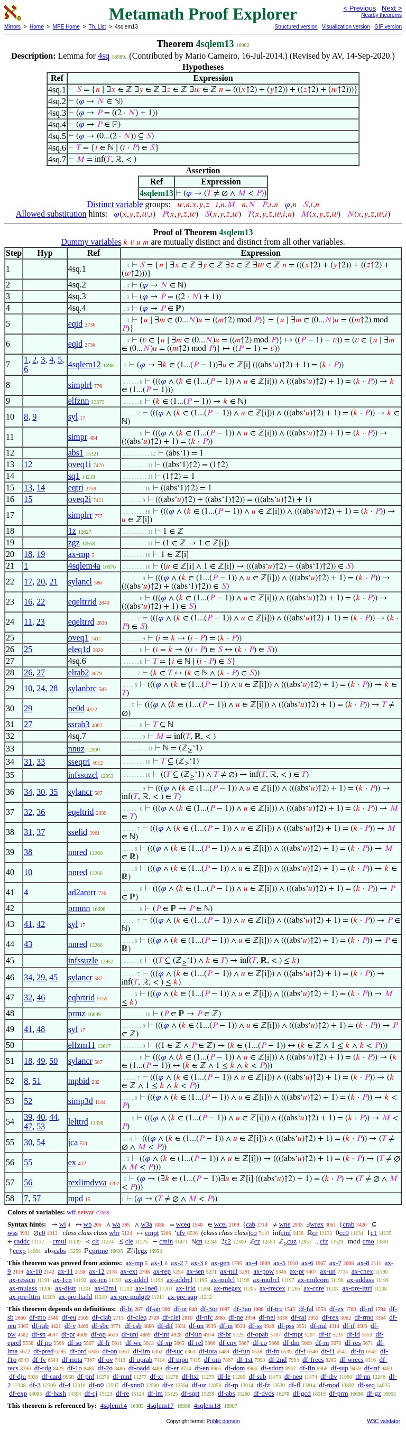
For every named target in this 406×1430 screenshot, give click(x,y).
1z (72, 530)
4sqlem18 (207, 1405)
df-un (196, 1326)
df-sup (339, 1368)
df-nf (366, 1309)
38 (28, 852)
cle (129, 1241)
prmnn (79, 908)
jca (73, 1142)
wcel (220, 1224)
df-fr (103, 1343)
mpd (75, 1198)
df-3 (35, 1385)
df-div (328, 1376)
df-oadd (139, 1368)
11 (28, 621)
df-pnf (86, 1376)
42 (40, 924)
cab (250, 1224)
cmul (59, 1241)
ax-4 (251, 1263)
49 (40, 1060)
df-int (161, 1334)
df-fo (357, 1351)
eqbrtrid (81, 997)
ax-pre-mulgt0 (130, 1297)
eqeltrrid (82, 601)
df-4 (65, 1385)
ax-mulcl (222, 1280)
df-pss (286, 1326)
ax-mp (79, 554)
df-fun (241, 1351)
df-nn (363, 1376)
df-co (260, 1343)
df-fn (273, 1351)
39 (28, 1116)
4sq (103, 55)
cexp (19, 1251)
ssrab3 (79, 724)
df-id (352, 1334)
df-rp (231, 1385)
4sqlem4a (84, 565)
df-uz (199, 1385)
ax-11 (65, 1271)
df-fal (305, 1309)
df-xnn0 (133, 1385)
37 (40, 832)
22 (40, 601)
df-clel (171, 1317)
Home (37, 27)
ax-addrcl (179, 1280)
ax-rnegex (227, 1288)
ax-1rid (186, 1288)
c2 (228, 1241)
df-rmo (363, 1317)
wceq (183, 1224)
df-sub (257, 1376)
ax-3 (197, 1263)
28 (53, 688)
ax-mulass (23, 1288)
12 (28, 464)
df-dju (17, 1376)
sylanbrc (82, 688)
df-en (202, 1368)
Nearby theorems (381, 15)
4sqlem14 (113, 1405)
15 (28, 499)
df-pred (43, 1351)
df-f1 (328, 1351)
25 (28, 649)
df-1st (245, 1359)
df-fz (263, 1385)
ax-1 (157, 1263)
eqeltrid (81, 811)
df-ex (336, 1309)
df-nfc (204, 1317)
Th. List (97, 27)
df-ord (78, 1351)
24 (40, 688)
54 (40, 1142)
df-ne (235, 1317)
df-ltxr (190, 1376)
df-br (224, 1334)
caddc (22, 1241)
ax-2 (177, 1263)
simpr (77, 436)
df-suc (174, 1351)
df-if (349, 1326)
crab (348, 1224)
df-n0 (96, 1385)
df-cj (91, 1393)
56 (28, 1182)
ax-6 (307, 1263)
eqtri (76, 487)
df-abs (226, 1393)
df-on (110, 1351)
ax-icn (98, 1280)
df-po (44, 1343)
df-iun (193, 1334)
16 (28, 601)
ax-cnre (313, 1288)
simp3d (80, 1101)
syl (73, 416)
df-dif (165, 1326)
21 (53, 581)
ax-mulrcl (266, 1280)
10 (28, 688)
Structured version (295, 27)
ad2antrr (82, 892)
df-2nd (278, 1359)
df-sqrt (190, 1393)
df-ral (298, 1317)
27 (40, 672)
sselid (77, 832)
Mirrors (12, 27)
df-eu (69, 1317)
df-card (52, 1376)
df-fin (307, 1368)
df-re (122, 1393)
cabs (60, 1251)
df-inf (372, 1368)
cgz (142, 1251)
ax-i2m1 (105, 1288)
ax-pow (263, 1271)
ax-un (328, 1271)
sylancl (80, 581)
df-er (172, 1368)
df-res (353, 1343)
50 (53, 1060)
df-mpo (178, 1359)
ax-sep (196, 1271)
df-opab (257, 1334)
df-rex (330, 1317)
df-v (70, 1326)
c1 (374, 1233)
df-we (133, 1343)
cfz (324, 1241)
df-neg (293, 1376)
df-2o (105, 1368)
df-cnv (228, 1343)
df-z (167, 1385)
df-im (155, 1393)
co (254, 1233)
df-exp (18, 1393)
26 (28, 672)
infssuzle (83, 960)
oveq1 (78, 637)
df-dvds (263, 1393)
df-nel (267, 1317)
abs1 (76, 452)
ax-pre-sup (182, 1297)
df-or (180, 1309)
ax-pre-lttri (357, 1288)
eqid (75, 323)
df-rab (40, 1326)
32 (28, 811)
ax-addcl (137, 1280)
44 (53, 1116)
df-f (300, 1351)
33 (40, 761)
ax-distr (65, 1288)
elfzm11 (82, 1045)
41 (28, 924)
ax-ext (128, 1271)
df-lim (141, 1351)
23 (40, 621)
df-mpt (293, 1334)
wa (116, 1224)
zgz (74, 542)
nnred (77, 852)
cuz (292, 1241)
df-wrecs (351, 1359)
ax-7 (335, 1263)
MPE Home (66, 27)
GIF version (388, 27)
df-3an (242, 1309)
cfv (181, 1233)
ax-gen (220, 1263)
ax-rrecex (272, 1288)
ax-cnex (362, 1271)
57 (36, 1198)
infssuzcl (83, 774)
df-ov (105, 1359)
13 (28, 487)
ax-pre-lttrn (24, 1297)
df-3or (209, 1309)
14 (40, 487)
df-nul (318, 1326)
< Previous (359, 8)
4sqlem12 (84, 364)
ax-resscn (22, 1280)
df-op (98, 1334)
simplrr (80, 514)
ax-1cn (62, 1280)
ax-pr (297, 1271)
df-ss (255, 1326)
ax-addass (360, 1280)
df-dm (291, 1343)
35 (53, 791)
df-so (75, 1343)
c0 (42, 1233)
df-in (226, 1326)
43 (28, 944)
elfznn (78, 400)
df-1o (74, 1368)
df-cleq (137, 1317)
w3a (146, 1224)
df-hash (55, 1393)
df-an (153, 1309)
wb (88, 1224)
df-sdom (272, 1368)
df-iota (208, 1351)
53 (40, 1126)
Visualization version (346, 27)
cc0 (344, 1233)
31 (28, 761)
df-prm (338, 1393)
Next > (392, 8)
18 (28, 554)
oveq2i (79, 499)
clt (95, 1241)
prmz (77, 1013)
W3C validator (383, 1421)
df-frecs (313, 1359)
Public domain (223, 1421)
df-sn (39, 1334)
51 (36, 1080)
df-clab (102, 1317)
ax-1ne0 (146, 1288)
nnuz (76, 748)
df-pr (68, 1334)
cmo (368, 1241)
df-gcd (302, 1393)
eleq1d (79, 649)
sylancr (80, 791)
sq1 (74, 475)
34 (28, 791)
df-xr (156, 1376)
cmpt (152, 1233)
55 (28, 1162)
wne (285, 1224)
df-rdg (43, 1368)
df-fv (39, 1359)
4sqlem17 (160, 1405)
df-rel (195, 1343)
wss (12, 1233)
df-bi (126, 1309)
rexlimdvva (87, 1182)
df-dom (235, 1368)
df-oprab (141, 1359)
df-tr (325, 1334)
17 (28, 581)
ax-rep (162, 1271)
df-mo (37, 1317)
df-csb (133, 1326)
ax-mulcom (313, 1280)
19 (40, 554)
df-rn (322, 1343)
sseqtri (79, 761)
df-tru (275, 1309)
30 (40, 791)
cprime (98, 1251)
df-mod (329, 1385)
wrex (317, 1224)
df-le (223, 1376)
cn (199, 1241)
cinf (286, 1233)
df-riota (72, 1359)
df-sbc (100, 1326)
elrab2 (78, 672)
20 (40, 581)
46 (40, 997)
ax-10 (34, 1271)
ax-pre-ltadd (76, 1297)
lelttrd (78, 1121)
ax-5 (279, 1263)
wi (62, 1224)
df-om (212, 1359)
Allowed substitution (51, 213)
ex (72, 1162)
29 (28, 708)
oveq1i (79, 464)
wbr (114, 1233)
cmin (166, 1241)
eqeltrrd (81, 621)
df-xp (164, 1343)
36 (40, 811)
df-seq (366, 1385)
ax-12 (97, 1271)
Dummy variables (91, 241)
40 (40, 1116)
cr (315, 1233)
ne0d (76, 708)
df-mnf (122, 1376)
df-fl (295, 1385)
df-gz (373, 1393)
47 (28, 1126)
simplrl (80, 384)
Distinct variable (115, 204)
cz (257, 1241)
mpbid (79, 1080)
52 (28, 1101)
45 (53, 977)
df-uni (130, 1334)
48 (40, 1029)
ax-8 (363, 1263)
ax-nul (228, 1271)
